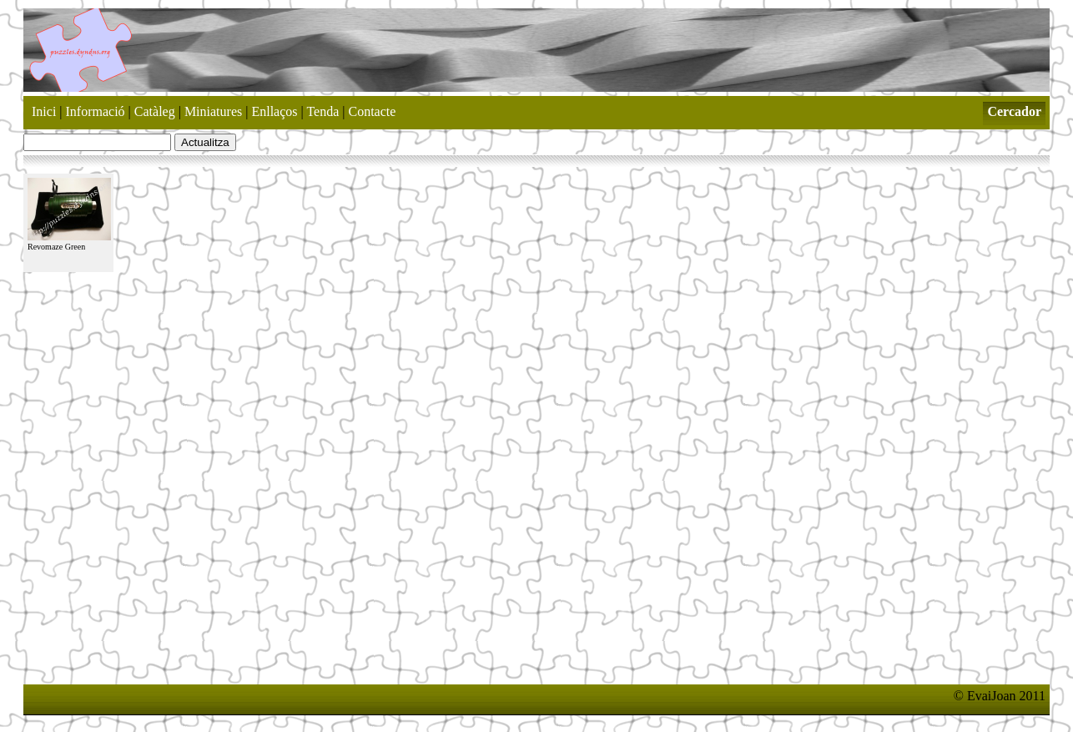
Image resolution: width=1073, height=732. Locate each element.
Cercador (1014, 111)
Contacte (372, 111)
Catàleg (154, 111)
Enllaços (274, 111)
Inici (44, 111)
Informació (95, 111)
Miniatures (213, 111)
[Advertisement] (327, 670)
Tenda (322, 111)
